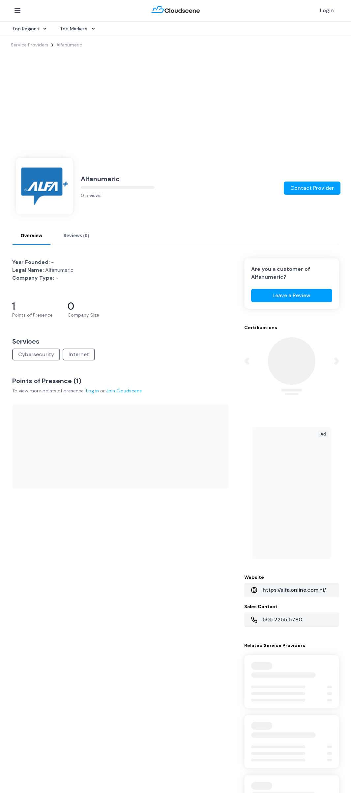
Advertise (244, 673)
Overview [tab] (32, 220)
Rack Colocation (28, 663)
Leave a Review (291, 280)
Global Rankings (139, 727)
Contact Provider (312, 173)
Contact (243, 748)
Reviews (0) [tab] (76, 220)
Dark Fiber (22, 652)
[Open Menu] (17, 10)
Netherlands (24, 759)
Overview (132, 631)
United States (26, 727)
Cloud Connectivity (32, 694)
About (241, 727)
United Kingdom (28, 738)
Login (327, 10)
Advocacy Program (143, 748)
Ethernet (20, 673)
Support (131, 759)
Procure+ (131, 652)
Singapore (22, 769)
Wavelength (23, 684)
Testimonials (135, 738)
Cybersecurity (36, 339)
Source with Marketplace (149, 641)
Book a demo (136, 769)
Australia (20, 748)
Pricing (241, 663)
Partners (243, 738)
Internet (79, 339)
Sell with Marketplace (257, 652)
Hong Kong (22, 780)
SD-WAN (20, 631)
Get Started (247, 641)
